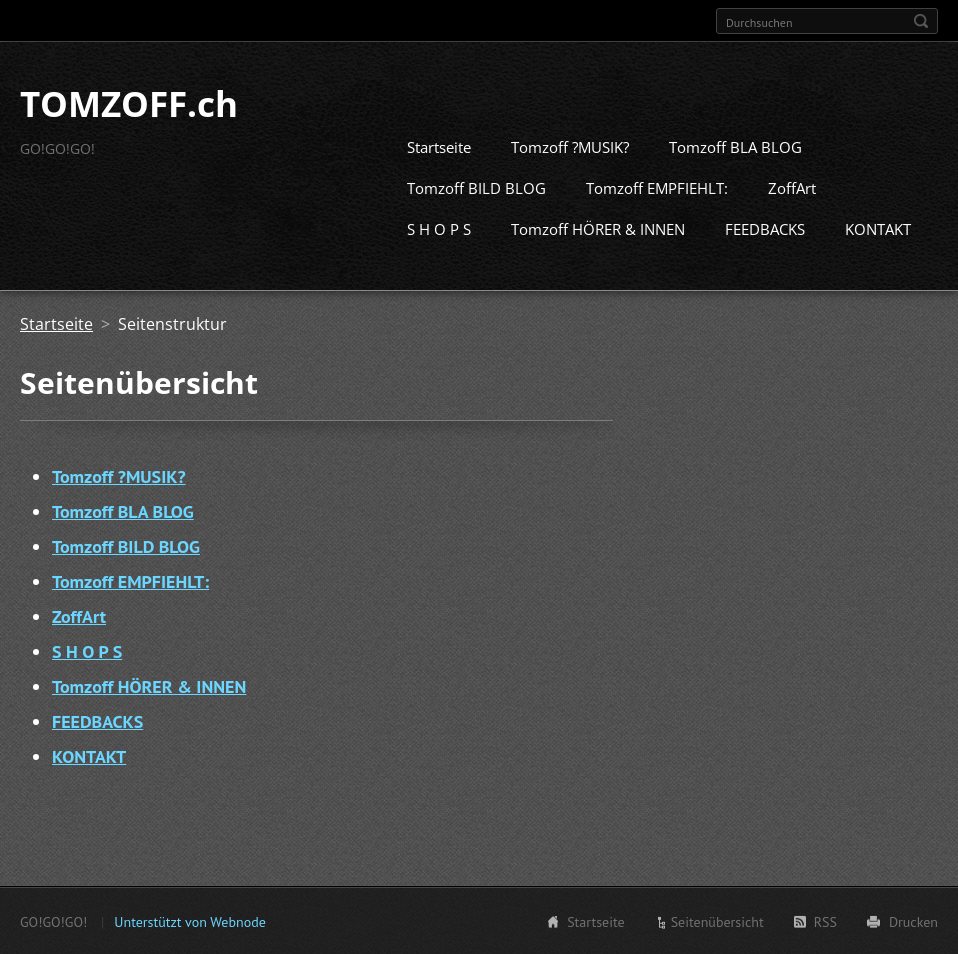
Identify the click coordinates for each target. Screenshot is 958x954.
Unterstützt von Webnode (189, 921)
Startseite (439, 146)
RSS (825, 921)
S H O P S (439, 228)
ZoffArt (792, 187)
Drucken (913, 921)
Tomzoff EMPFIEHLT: (657, 187)
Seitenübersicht (717, 921)
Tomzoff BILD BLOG (476, 187)
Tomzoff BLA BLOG (735, 146)
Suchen (921, 21)
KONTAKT (878, 228)
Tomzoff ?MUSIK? (570, 146)
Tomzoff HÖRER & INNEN (598, 228)
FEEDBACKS (765, 228)
